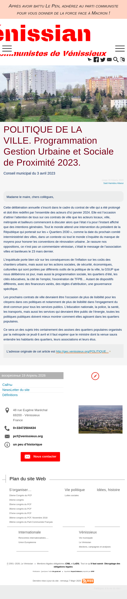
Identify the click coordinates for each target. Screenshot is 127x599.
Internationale (30, 532)
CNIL (67, 563)
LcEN (76, 563)
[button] (89, 60)
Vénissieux (88, 532)
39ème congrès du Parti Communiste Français (31, 522)
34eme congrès (16, 500)
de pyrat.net (56, 571)
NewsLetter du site (16, 390)
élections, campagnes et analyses (95, 547)
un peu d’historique (27, 444)
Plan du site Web (28, 478)
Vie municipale (86, 538)
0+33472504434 (24, 428)
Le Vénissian (85, 542)
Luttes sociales (72, 495)
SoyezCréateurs (76, 571)
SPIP (92, 571)
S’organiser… (20, 490)
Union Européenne (27, 542)
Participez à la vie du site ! (107, 588)
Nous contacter (40, 457)
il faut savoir (97, 563)
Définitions (10, 395)
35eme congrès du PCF (20, 504)
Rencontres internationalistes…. (33, 538)
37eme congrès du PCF (20, 513)
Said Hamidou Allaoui (113, 183)
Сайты (7, 385)
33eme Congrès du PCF (20, 495)
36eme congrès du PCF (20, 509)
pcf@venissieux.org (28, 436)
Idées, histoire (108, 490)
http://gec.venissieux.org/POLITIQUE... (82, 351)
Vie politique (75, 490)
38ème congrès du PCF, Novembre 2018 (28, 517)
